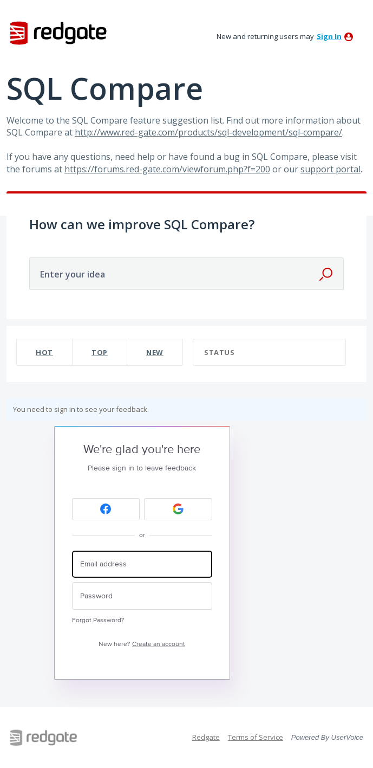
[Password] (142, 596)
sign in (329, 36)
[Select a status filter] (270, 352)
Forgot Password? (98, 620)
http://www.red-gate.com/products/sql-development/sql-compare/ (208, 132)
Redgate (206, 737)
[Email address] (142, 564)
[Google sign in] (178, 509)
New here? (142, 644)
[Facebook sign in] (106, 509)
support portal (330, 169)
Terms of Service (255, 737)
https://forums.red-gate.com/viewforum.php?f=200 (167, 169)
